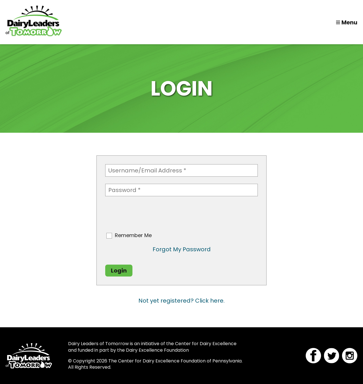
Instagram (349, 355)
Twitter (331, 355)
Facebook (313, 355)
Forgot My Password (182, 249)
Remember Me (133, 235)
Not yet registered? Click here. (181, 301)
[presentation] (148, 214)
